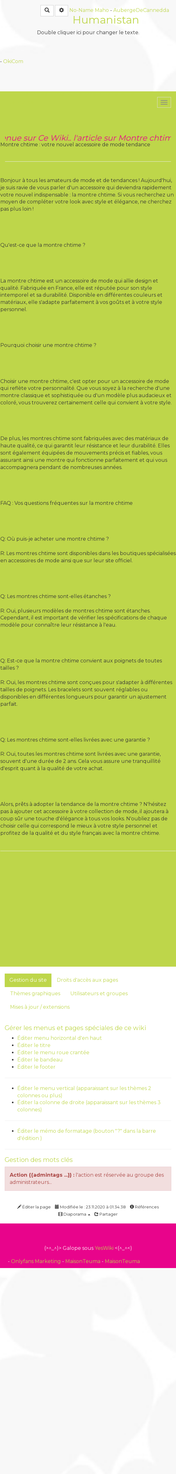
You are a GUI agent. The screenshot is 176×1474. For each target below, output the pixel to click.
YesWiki (104, 1248)
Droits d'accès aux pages (87, 980)
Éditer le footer (36, 1067)
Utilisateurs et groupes (99, 993)
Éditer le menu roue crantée (53, 1053)
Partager (106, 1214)
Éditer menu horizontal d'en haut (59, 1038)
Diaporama (74, 1214)
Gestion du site (28, 980)
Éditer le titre (34, 1045)
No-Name (81, 10)
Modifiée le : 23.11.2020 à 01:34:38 (90, 1206)
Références (144, 1206)
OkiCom (13, 61)
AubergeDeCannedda (141, 10)
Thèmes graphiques (35, 993)
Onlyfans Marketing (36, 1261)
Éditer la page (34, 1206)
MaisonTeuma (83, 1261)
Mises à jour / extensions (40, 1007)
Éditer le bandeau (40, 1060)
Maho (102, 10)
